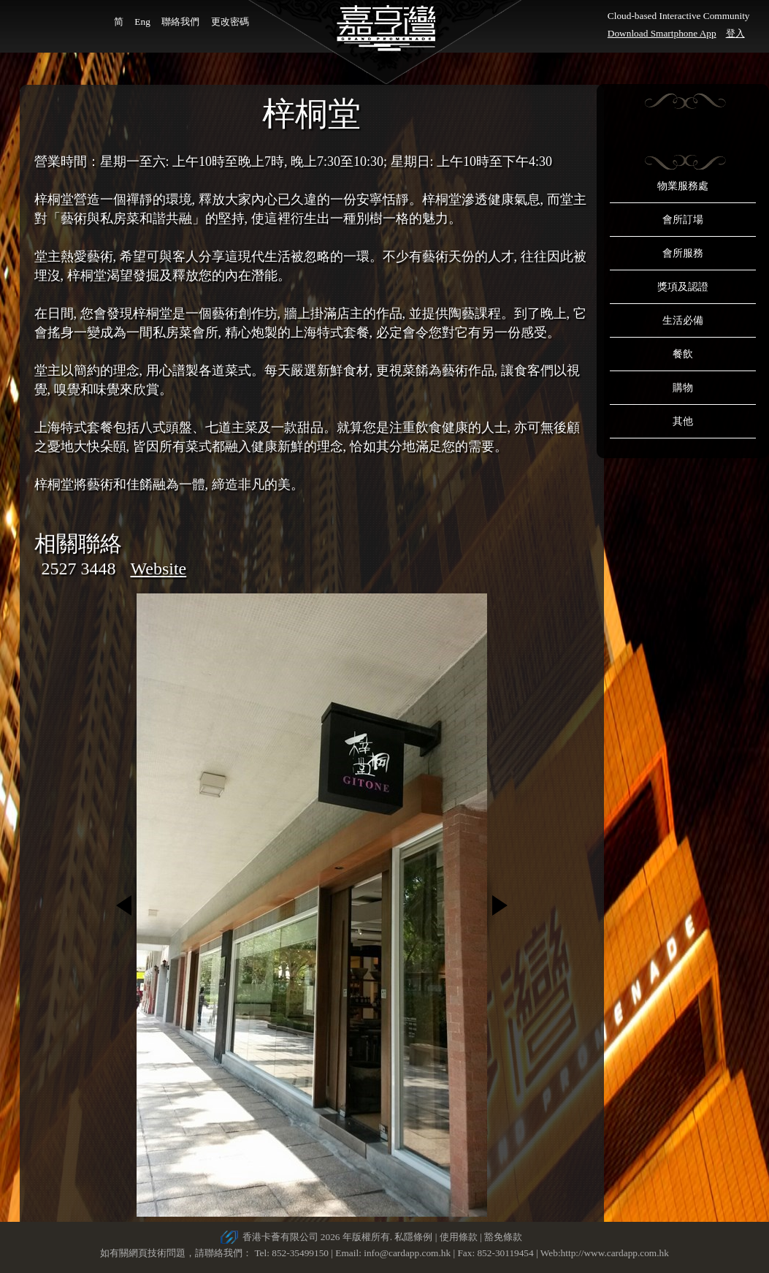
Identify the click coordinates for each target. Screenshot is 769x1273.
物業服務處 (682, 185)
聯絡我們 (180, 21)
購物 (683, 387)
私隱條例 (413, 1236)
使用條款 (459, 1236)
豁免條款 (503, 1236)
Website (159, 568)
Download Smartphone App (662, 33)
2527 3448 (79, 568)
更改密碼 (230, 21)
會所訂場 (682, 219)
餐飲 (683, 354)
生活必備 (682, 320)
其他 (683, 421)
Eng (142, 21)
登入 (735, 33)
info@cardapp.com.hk (408, 1252)
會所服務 (682, 253)
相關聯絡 (78, 543)
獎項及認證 (682, 286)
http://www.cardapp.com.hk (615, 1252)
